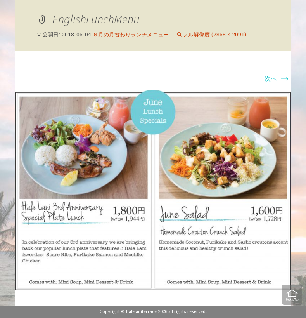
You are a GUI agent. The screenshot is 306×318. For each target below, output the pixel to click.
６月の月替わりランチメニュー (131, 34)
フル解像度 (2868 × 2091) (214, 34)
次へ (278, 78)
